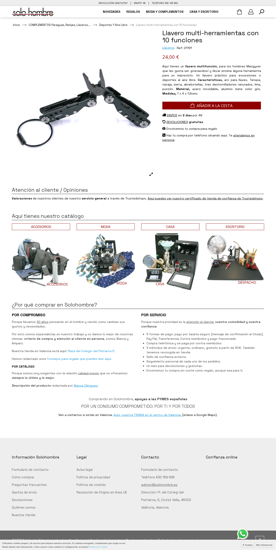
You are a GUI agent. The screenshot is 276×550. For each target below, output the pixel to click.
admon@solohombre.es (159, 485)
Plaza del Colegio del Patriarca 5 (91, 351)
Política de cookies (91, 485)
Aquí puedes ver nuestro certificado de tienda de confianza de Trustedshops (205, 198)
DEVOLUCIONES (177, 122)
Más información (264, 545)
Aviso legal (85, 470)
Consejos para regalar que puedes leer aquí (79, 359)
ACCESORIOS (41, 226)
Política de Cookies (98, 546)
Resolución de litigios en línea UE (102, 492)
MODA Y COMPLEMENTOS (164, 12)
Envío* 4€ (140, 3)
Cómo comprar (23, 477)
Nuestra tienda (23, 515)
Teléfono (165, 3)
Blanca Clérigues (86, 385)
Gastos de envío (24, 492)
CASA (170, 226)
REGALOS (133, 12)
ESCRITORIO (235, 226)
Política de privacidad (93, 477)
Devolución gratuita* (113, 3)
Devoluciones (22, 500)
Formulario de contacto (30, 470)
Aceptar (248, 545)
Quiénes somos (24, 507)
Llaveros (168, 48)
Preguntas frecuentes (29, 485)
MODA (105, 226)
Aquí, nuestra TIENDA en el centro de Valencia (147, 415)
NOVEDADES (111, 12)
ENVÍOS (172, 115)
